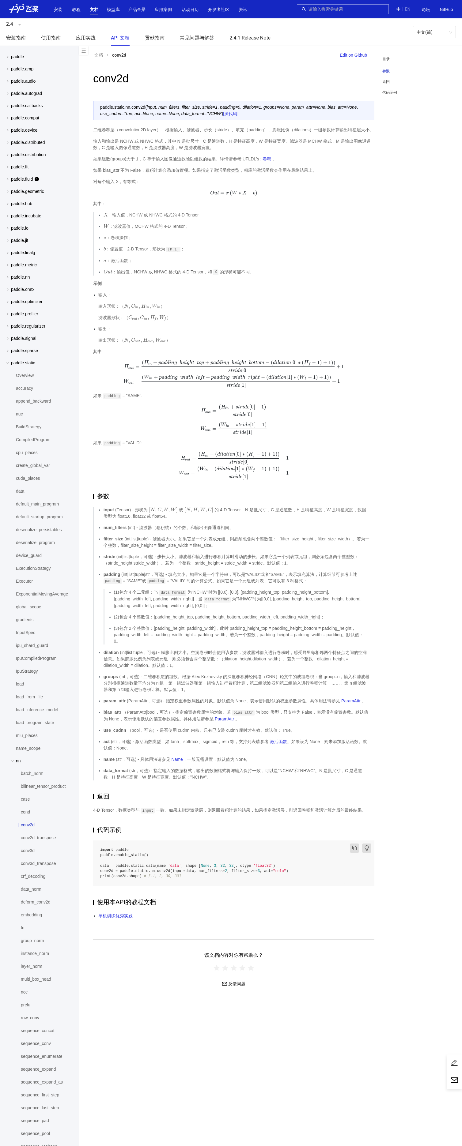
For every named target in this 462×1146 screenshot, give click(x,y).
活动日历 (190, 9)
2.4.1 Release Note (250, 38)
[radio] (217, 967)
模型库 (113, 9)
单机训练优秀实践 (115, 915)
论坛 (426, 9)
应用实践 (86, 38)
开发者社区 (218, 9)
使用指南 (51, 38)
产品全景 (137, 9)
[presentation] (234, 192)
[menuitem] (426, 9)
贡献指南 (155, 38)
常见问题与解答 (197, 38)
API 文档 (120, 38)
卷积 (267, 158)
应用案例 (163, 9)
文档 (94, 9)
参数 (386, 71)
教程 (76, 9)
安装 (58, 9)
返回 (386, 82)
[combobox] (347, 9)
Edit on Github (353, 55)
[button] (94, 9)
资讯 (243, 9)
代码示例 (389, 92)
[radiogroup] (233, 967)
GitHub (446, 9)
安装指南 (16, 38)
